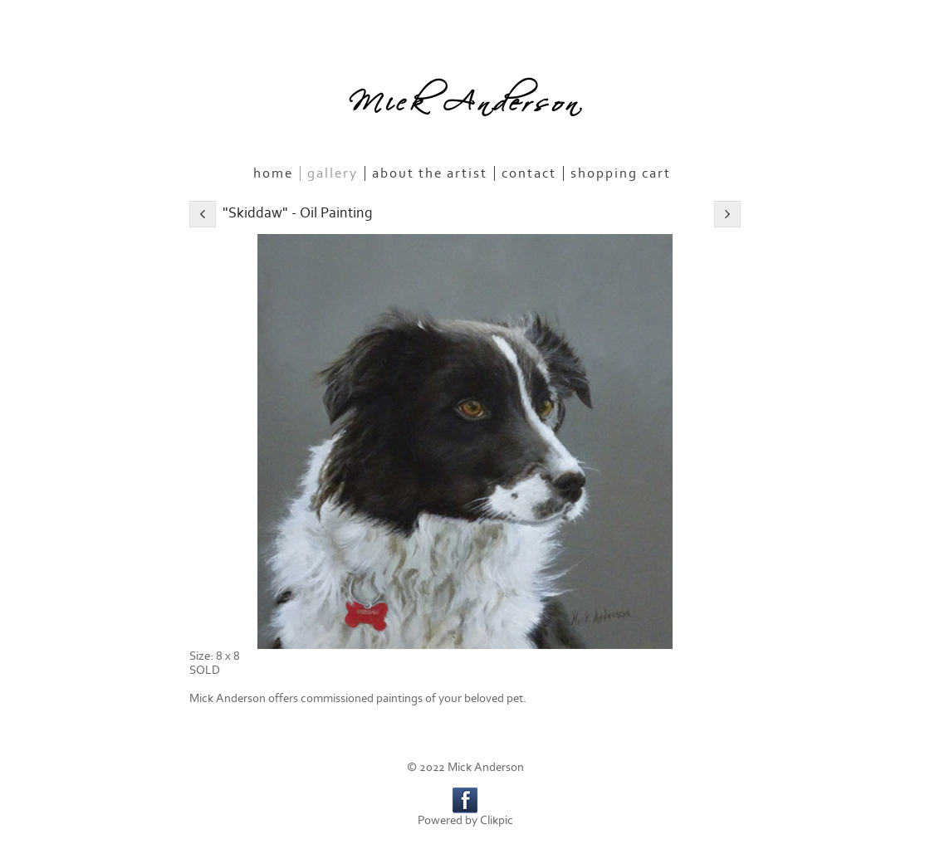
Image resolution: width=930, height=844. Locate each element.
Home (273, 173)
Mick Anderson (465, 97)
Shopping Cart (620, 173)
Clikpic (496, 820)
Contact (529, 173)
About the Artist (429, 173)
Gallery (332, 173)
